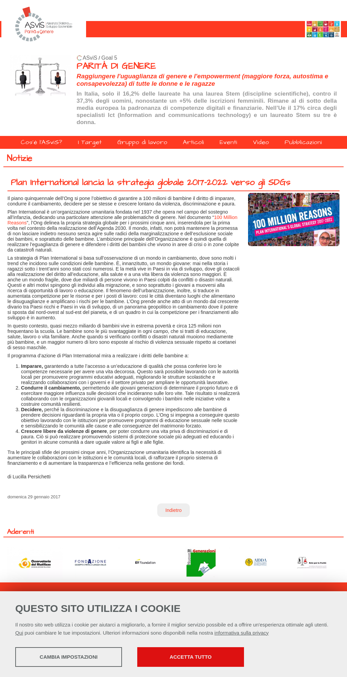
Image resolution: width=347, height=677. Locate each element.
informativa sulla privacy (242, 633)
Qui (19, 633)
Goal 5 (109, 58)
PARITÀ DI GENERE (116, 66)
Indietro (173, 510)
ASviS (90, 58)
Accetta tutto (191, 657)
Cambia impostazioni (69, 657)
